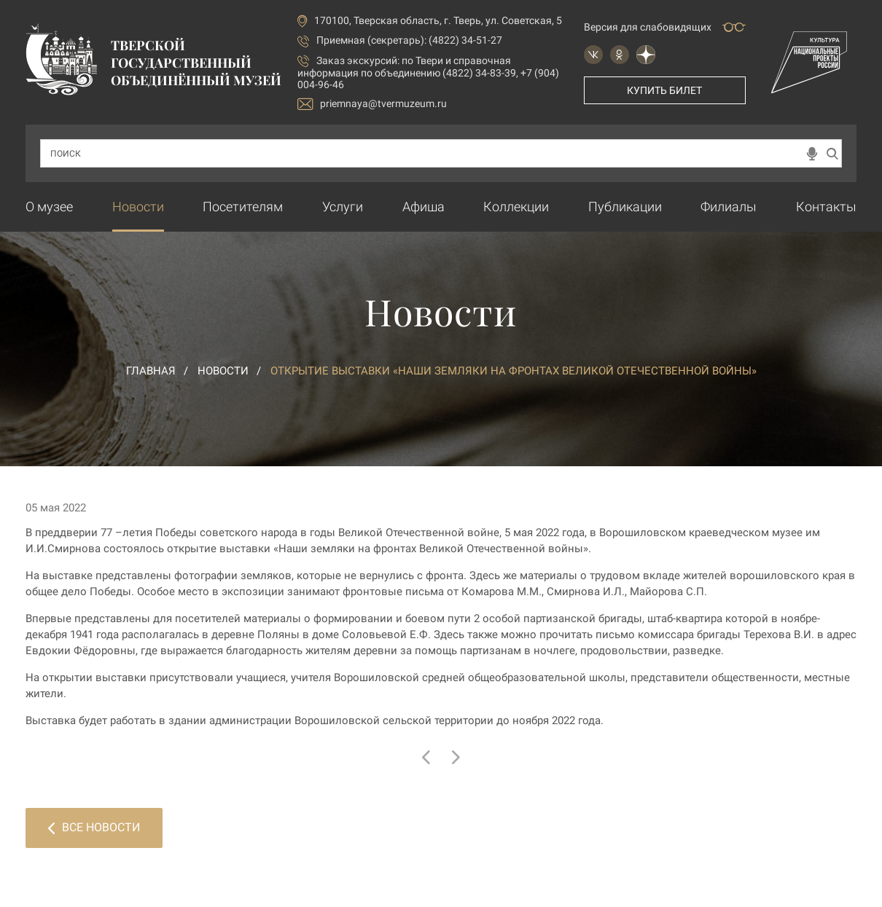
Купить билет (664, 90)
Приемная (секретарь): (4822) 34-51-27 (409, 40)
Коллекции (516, 206)
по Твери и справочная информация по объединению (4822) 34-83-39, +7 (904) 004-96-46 (428, 72)
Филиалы (728, 206)
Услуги (342, 206)
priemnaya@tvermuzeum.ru (372, 104)
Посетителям (243, 206)
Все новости (94, 827)
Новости (138, 206)
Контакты (826, 206)
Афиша (423, 206)
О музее (49, 206)
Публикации (625, 206)
